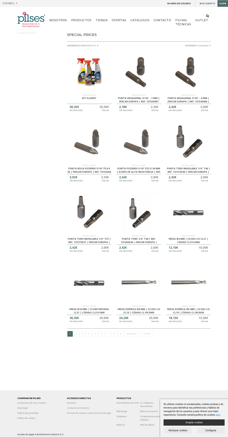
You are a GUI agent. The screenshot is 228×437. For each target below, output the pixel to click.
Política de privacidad (27, 413)
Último (146, 334)
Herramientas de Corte (128, 402)
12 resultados (202, 45)
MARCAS (121, 424)
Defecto (91, 45)
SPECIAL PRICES (147, 424)
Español (10, 3)
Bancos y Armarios (149, 411)
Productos (81, 20)
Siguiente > (132, 334)
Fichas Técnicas (183, 22)
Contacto (162, 20)
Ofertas (119, 20)
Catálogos (139, 20)
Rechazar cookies (178, 430)
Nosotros (58, 20)
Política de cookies (26, 418)
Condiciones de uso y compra (31, 402)
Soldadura (122, 416)
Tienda (102, 20)
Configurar (210, 430)
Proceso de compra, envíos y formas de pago (89, 413)
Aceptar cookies (194, 422)
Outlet (201, 20)
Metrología (122, 411)
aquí (218, 414)
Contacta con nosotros (78, 407)
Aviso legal (22, 407)
